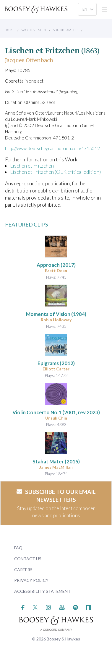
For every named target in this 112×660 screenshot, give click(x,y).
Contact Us (27, 558)
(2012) (56, 363)
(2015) (56, 461)
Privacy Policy (31, 580)
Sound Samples (65, 30)
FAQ (18, 547)
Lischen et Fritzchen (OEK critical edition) (55, 172)
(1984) (56, 314)
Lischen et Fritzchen (32, 166)
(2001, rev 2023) (56, 412)
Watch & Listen (34, 30)
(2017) (56, 265)
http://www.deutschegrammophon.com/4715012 (52, 148)
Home (9, 30)
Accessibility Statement (42, 591)
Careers (23, 569)
